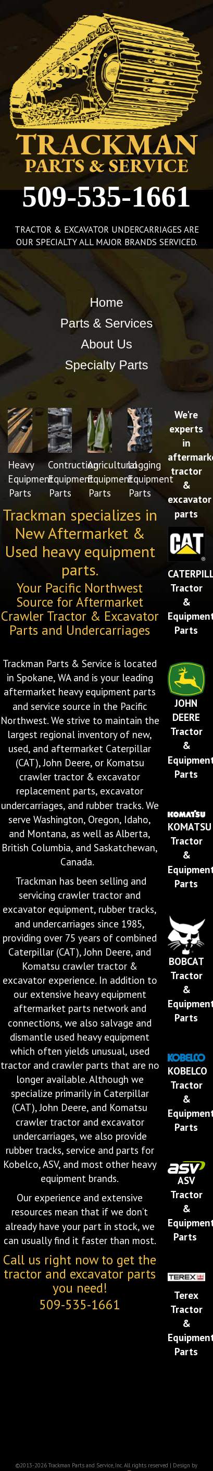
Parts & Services (106, 323)
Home (106, 302)
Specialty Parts (106, 365)
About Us (106, 344)
